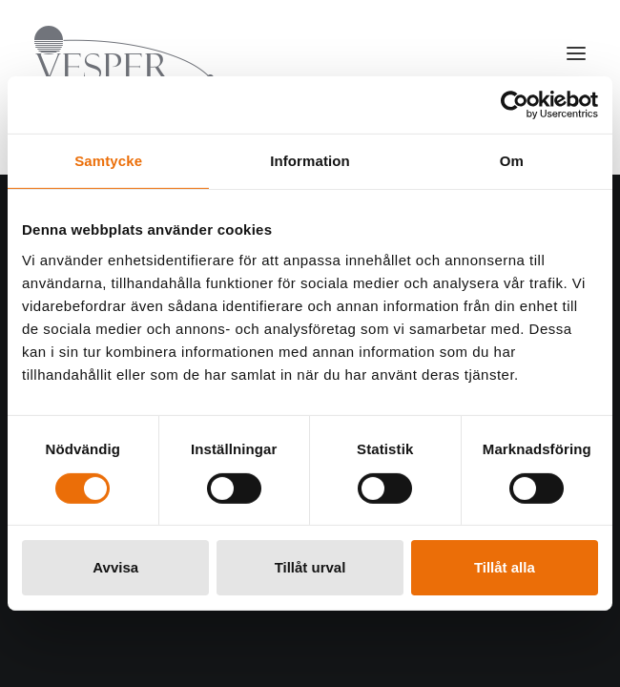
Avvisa (115, 567)
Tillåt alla (504, 567)
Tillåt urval (310, 567)
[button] (576, 53)
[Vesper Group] (124, 53)
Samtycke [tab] (108, 161)
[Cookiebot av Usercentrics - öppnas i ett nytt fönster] (514, 105)
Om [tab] (512, 161)
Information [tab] (310, 161)
